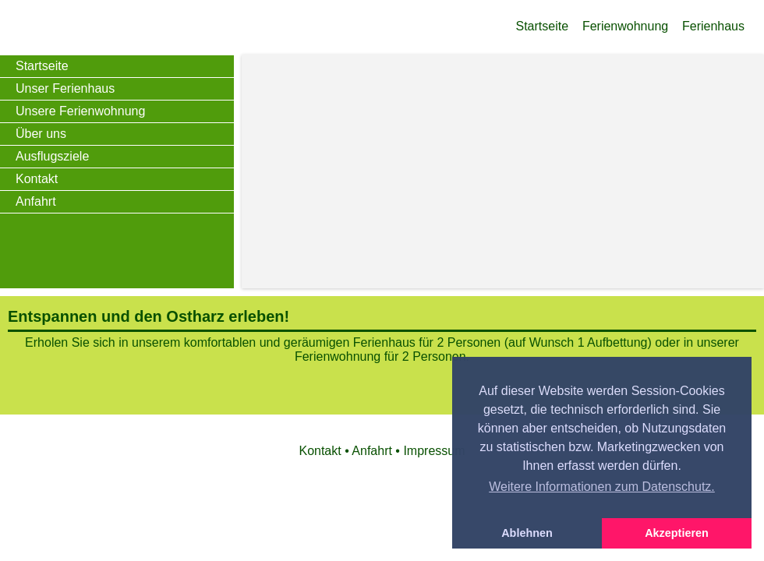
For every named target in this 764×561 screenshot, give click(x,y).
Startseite (542, 26)
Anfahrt (36, 201)
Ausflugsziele (52, 156)
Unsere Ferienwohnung (80, 111)
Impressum (434, 450)
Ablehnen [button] (527, 533)
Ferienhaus (713, 26)
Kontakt (37, 178)
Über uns (41, 133)
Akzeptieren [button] (677, 533)
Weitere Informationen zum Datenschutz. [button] (602, 486)
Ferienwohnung (625, 26)
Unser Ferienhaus (65, 88)
